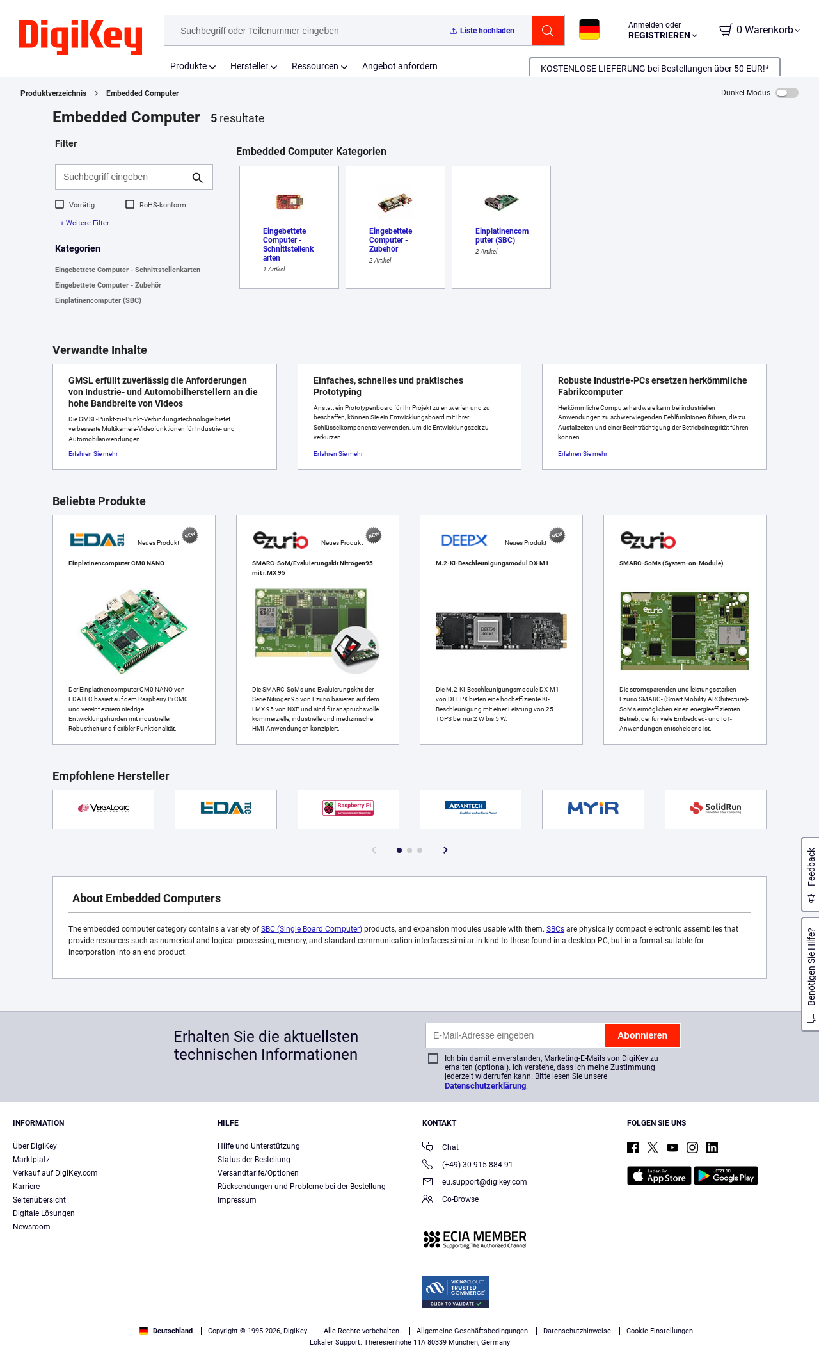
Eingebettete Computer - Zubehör (108, 285)
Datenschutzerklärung (485, 1085)
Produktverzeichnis (53, 93)
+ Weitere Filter (84, 223)
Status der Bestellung (254, 1159)
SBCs (555, 929)
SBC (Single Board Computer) (311, 929)
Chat (440, 1148)
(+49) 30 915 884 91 (467, 1166)
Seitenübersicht (39, 1199)
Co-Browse (450, 1200)
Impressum (237, 1199)
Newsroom (32, 1226)
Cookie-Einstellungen (659, 1331)
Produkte (188, 66)
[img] (80, 38)
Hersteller (249, 66)
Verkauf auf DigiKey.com (55, 1173)
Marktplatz (31, 1159)
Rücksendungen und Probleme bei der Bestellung (302, 1186)
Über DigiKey (35, 1146)
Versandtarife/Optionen (258, 1173)
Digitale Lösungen (44, 1213)
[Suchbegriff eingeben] (123, 176)
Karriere (26, 1186)
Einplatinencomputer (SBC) (98, 300)
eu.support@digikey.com (474, 1183)
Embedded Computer (142, 93)
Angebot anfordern (400, 66)
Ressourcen (315, 66)
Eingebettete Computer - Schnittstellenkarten (127, 269)
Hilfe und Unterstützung (259, 1146)
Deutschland (166, 1331)
